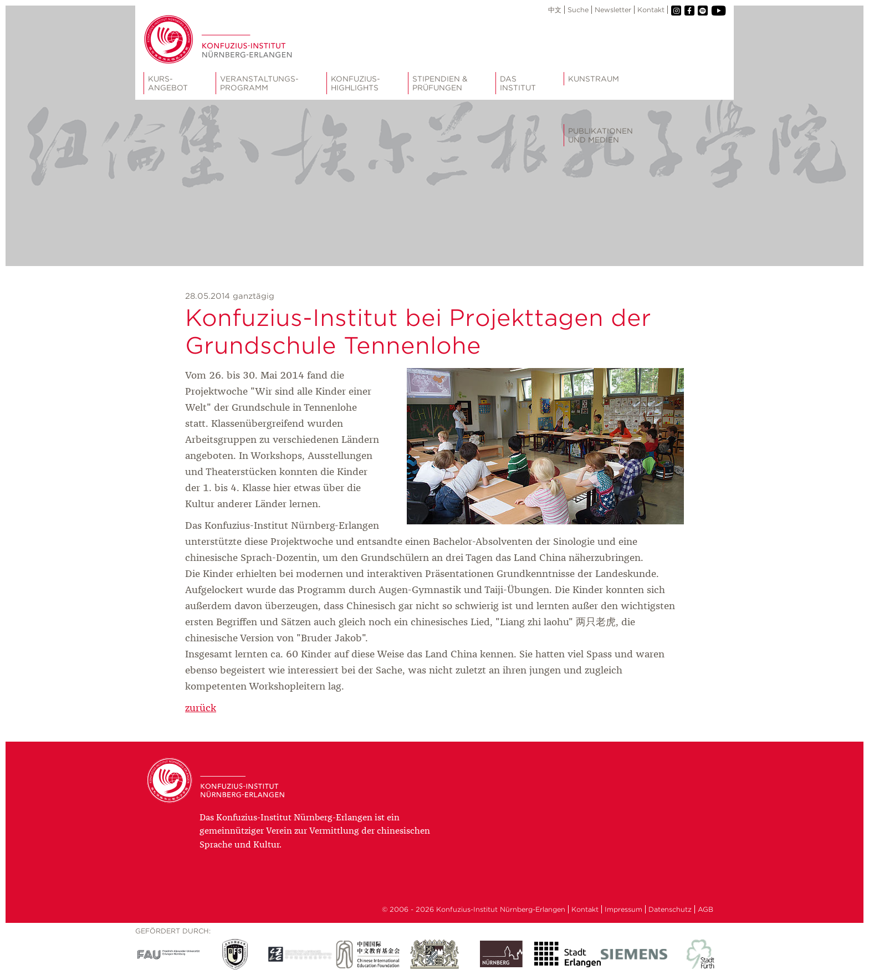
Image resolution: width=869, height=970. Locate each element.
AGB (705, 909)
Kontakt (650, 10)
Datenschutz (670, 909)
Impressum (623, 909)
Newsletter (613, 10)
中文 (554, 10)
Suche (578, 10)
